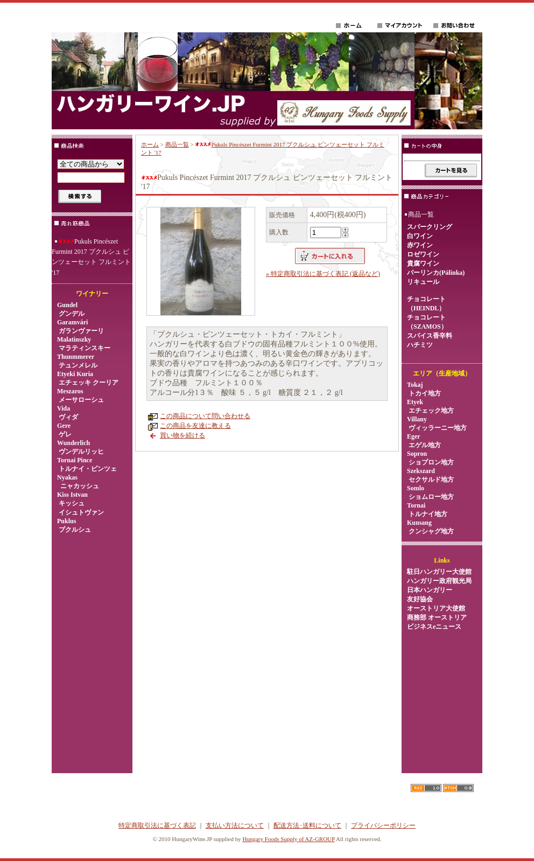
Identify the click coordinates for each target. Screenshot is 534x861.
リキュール (423, 282)
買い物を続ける (182, 435)
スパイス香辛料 (429, 335)
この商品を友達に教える (195, 425)
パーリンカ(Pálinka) (436, 272)
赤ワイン (420, 245)
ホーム (150, 144)
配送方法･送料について (307, 825)
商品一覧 (177, 144)
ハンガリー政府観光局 (439, 581)
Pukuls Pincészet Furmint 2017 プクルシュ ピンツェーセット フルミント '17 (91, 257)
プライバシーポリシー (383, 825)
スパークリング (429, 227)
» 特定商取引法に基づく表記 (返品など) (323, 273)
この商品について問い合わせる (205, 416)
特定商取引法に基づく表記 (157, 825)
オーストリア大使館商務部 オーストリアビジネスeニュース (437, 617)
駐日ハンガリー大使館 (439, 571)
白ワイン (420, 236)
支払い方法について (235, 825)
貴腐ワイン (423, 263)
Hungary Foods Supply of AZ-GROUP (288, 839)
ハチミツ (420, 345)
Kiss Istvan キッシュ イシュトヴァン (80, 503)
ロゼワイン (423, 254)
